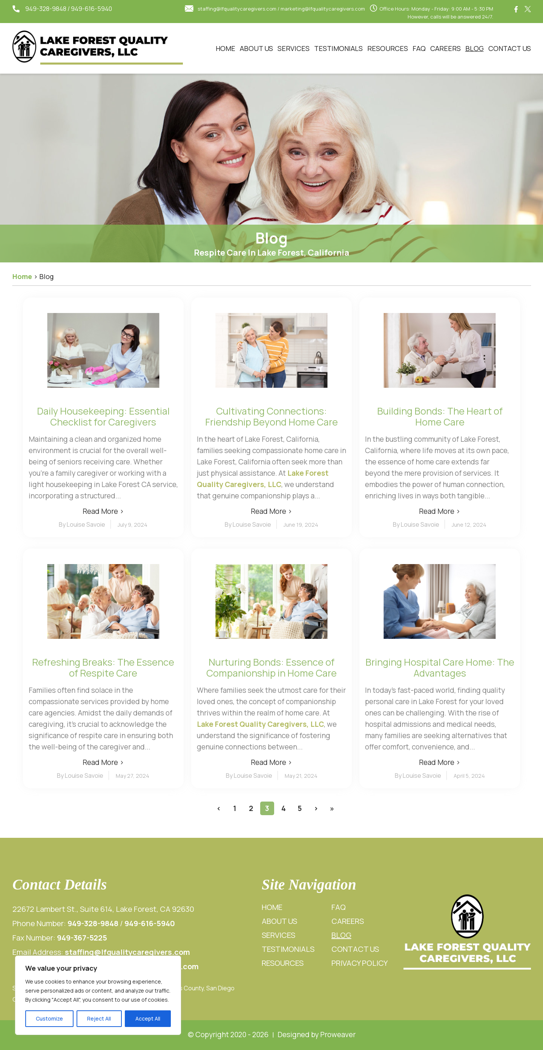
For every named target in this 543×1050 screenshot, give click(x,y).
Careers (445, 48)
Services (294, 48)
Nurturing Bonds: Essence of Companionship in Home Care (271, 667)
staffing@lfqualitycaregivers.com (237, 8)
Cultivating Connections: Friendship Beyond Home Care (271, 416)
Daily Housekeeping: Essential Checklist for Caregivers (103, 416)
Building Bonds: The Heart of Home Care (440, 416)
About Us (256, 48)
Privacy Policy (359, 963)
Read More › (103, 511)
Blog (474, 48)
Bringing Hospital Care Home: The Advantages (439, 667)
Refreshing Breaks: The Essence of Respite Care (103, 667)
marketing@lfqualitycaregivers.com (323, 8)
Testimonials (338, 48)
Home (225, 48)
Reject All (99, 1018)
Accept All (147, 1018)
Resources (387, 48)
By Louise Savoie (82, 524)
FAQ (419, 48)
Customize (49, 1018)
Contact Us (509, 48)
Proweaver (338, 1034)
